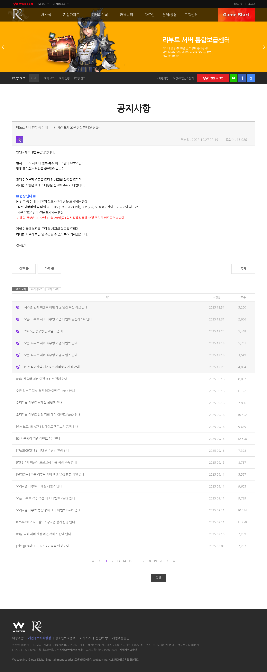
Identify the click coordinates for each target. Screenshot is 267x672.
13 (118, 561)
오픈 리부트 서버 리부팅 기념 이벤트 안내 (50, 343)
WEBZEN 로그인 (213, 78)
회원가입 (238, 4)
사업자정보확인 (128, 649)
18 (149, 561)
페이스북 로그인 (242, 78)
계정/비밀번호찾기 (183, 78)
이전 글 (24, 269)
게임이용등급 (120, 638)
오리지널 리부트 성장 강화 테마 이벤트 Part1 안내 (48, 510)
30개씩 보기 (36, 289)
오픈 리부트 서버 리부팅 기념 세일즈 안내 (50, 355)
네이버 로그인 (233, 78)
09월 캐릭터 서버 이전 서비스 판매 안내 (41, 379)
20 (161, 561)
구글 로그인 (251, 78)
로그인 (251, 4)
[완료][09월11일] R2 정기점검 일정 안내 (42, 546)
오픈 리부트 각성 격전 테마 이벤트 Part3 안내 (45, 391)
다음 (264, 47)
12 (111, 561)
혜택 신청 (64, 78)
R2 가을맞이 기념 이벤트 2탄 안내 (38, 438)
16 (136, 561)
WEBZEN (18, 626)
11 (105, 561)
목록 (243, 269)
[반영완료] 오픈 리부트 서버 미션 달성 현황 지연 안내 (50, 474)
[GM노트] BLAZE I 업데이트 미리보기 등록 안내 (47, 426)
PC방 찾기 (80, 78)
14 (124, 561)
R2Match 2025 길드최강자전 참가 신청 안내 (45, 522)
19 (155, 561)
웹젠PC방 (101, 638)
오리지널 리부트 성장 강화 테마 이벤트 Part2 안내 (48, 415)
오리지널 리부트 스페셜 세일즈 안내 (39, 403)
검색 (158, 578)
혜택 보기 (49, 78)
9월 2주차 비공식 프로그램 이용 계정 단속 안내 (46, 462)
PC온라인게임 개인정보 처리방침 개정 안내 (52, 367)
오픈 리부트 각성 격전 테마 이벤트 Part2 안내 (45, 498)
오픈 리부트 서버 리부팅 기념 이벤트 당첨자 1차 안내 (58, 319)
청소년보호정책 (65, 638)
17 (142, 561)
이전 (3, 47)
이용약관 (18, 638)
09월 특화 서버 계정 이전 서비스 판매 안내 (43, 534)
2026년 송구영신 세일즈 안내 (43, 331)
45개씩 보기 (53, 289)
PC (43, 4)
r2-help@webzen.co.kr (70, 649)
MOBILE (60, 4)
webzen (23, 4)
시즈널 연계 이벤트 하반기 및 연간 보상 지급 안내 (55, 307)
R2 (18, 15)
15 (130, 561)
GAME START (236, 15)
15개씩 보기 (20, 289)
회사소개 (85, 638)
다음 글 (49, 269)
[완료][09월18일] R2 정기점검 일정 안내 (42, 450)
